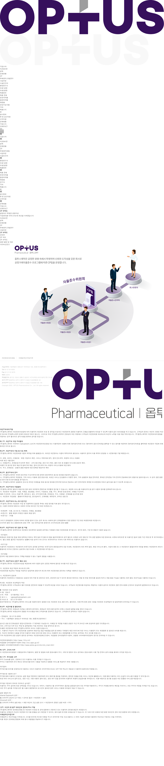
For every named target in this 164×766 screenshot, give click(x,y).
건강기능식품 (5, 105)
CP (1, 76)
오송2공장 (3, 90)
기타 (1, 107)
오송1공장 (3, 88)
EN (1, 129)
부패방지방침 (5, 151)
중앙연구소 (4, 85)
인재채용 (3, 121)
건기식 (2, 182)
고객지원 (3, 119)
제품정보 (3, 93)
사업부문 (3, 81)
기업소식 (3, 124)
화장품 (2, 102)
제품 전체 (3, 95)
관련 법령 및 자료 (6, 242)
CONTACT (4, 126)
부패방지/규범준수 (6, 78)
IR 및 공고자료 (5, 117)
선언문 (2, 235)
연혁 (1, 71)
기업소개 (3, 66)
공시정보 (3, 114)
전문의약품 (4, 97)
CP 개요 (3, 237)
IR (0, 112)
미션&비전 (4, 69)
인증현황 (3, 73)
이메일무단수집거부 (26, 358)
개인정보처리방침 (8, 358)
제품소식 (3, 109)
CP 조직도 (3, 239)
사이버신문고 (5, 244)
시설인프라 (4, 83)
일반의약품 (4, 100)
